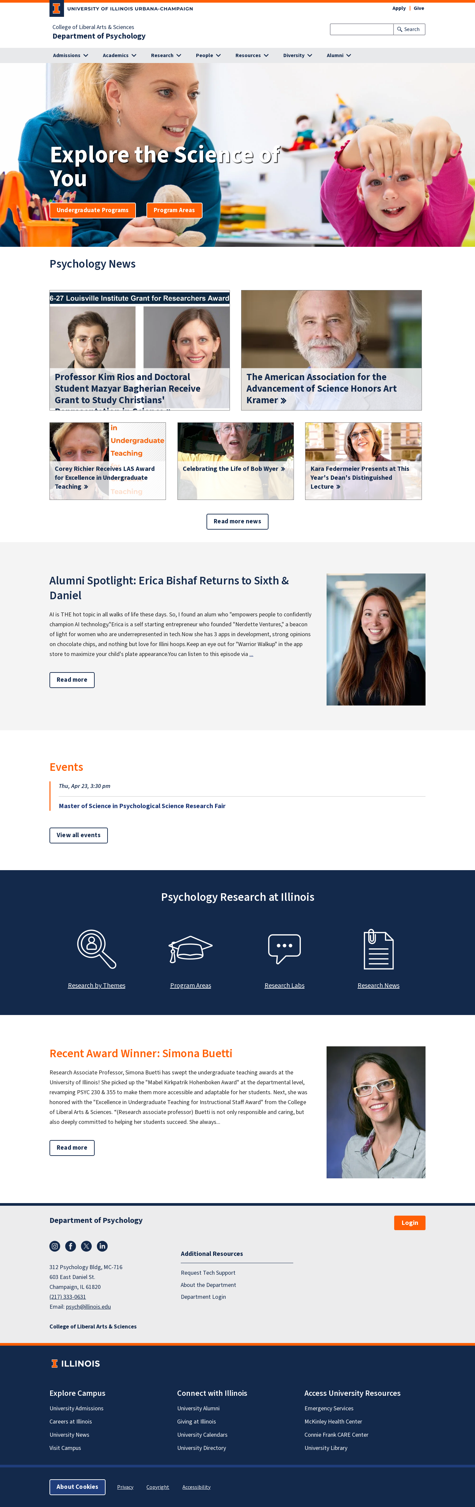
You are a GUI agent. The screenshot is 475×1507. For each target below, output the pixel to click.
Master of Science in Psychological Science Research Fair (142, 806)
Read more (76, 679)
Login (409, 1223)
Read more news (237, 521)
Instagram (55, 1246)
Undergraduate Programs (93, 210)
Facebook (70, 1246)
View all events (79, 835)
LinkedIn (102, 1246)
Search (412, 29)
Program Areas (174, 210)
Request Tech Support (208, 1273)
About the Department (208, 1285)
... (251, 654)
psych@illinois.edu (88, 1307)
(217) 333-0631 (67, 1297)
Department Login (203, 1297)
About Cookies (77, 1487)
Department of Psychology (99, 36)
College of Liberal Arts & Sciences (93, 27)
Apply (399, 8)
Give (419, 8)
